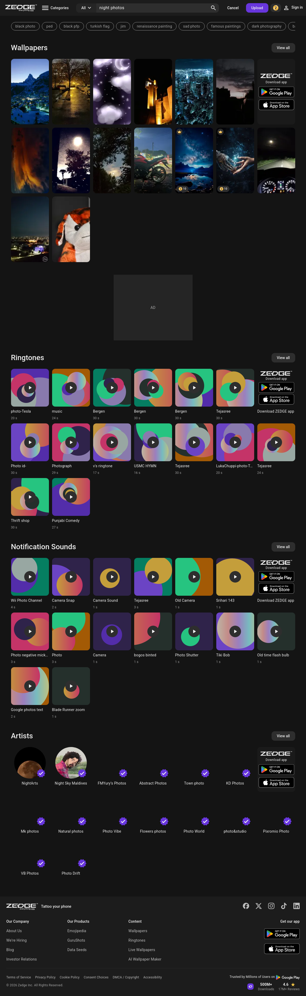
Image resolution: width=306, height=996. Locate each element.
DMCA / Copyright (126, 977)
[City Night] (194, 91)
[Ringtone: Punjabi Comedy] (71, 504)
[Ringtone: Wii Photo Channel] (30, 583)
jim (123, 26)
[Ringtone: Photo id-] (30, 449)
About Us (14, 931)
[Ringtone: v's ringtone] (112, 449)
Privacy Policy (45, 977)
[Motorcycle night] (153, 160)
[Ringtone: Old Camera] (194, 583)
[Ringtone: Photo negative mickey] (30, 638)
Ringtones (137, 940)
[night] (30, 91)
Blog (10, 950)
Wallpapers (137, 931)
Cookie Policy (69, 977)
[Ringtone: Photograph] (71, 449)
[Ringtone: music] (71, 394)
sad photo (191, 26)
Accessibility (152, 977)
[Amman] (30, 229)
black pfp (71, 26)
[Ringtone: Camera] (112, 638)
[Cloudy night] (112, 91)
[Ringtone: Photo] (71, 638)
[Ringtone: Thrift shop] (30, 504)
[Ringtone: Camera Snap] (71, 583)
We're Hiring (16, 940)
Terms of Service (18, 977)
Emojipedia (76, 931)
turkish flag (100, 26)
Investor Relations (21, 959)
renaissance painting (154, 26)
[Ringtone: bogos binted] (153, 638)
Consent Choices (96, 977)
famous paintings (226, 26)
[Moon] (112, 160)
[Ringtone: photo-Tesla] (30, 394)
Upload (257, 8)
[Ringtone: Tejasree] (235, 394)
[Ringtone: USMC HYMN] (153, 449)
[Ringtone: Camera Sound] (112, 583)
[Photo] (153, 91)
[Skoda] (276, 160)
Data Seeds (77, 950)
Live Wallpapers (141, 950)
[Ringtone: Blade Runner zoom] (71, 693)
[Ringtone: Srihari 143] (235, 583)
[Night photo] (30, 160)
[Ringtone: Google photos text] (30, 693)
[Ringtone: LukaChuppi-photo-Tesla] (235, 449)
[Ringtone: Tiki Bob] (235, 638)
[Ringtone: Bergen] (112, 394)
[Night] (71, 91)
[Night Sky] (194, 160)
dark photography (267, 26)
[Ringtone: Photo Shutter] (194, 638)
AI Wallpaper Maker (144, 959)
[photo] (235, 160)
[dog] (71, 229)
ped (49, 26)
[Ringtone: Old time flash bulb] (276, 638)
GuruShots (76, 940)
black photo (26, 26)
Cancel (233, 8)
